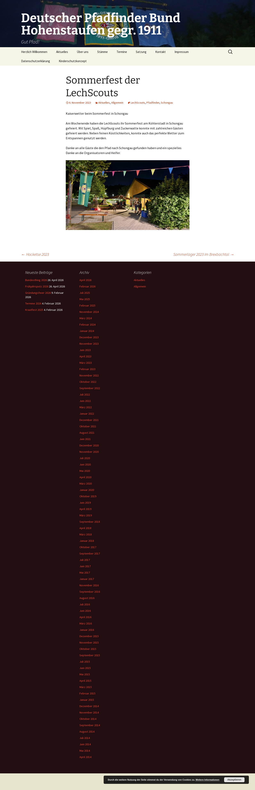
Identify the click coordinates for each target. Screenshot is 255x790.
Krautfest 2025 (34, 310)
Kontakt (160, 52)
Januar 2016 (86, 630)
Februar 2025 (87, 305)
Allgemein (117, 102)
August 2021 (86, 432)
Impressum (182, 52)
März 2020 (85, 483)
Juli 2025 (84, 293)
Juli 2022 (84, 394)
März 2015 (85, 687)
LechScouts (138, 102)
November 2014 (89, 712)
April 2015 (85, 681)
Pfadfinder (152, 102)
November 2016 (89, 585)
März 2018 (85, 534)
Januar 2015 (86, 700)
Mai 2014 (84, 750)
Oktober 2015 (87, 649)
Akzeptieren (234, 779)
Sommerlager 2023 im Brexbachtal (203, 254)
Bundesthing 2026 (36, 280)
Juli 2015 (84, 661)
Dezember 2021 (89, 420)
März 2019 (85, 515)
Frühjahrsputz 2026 (36, 286)
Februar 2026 (87, 286)
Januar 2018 (86, 541)
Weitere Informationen (207, 780)
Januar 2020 (86, 490)
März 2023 (85, 363)
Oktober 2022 (87, 382)
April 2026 (85, 280)
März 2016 (85, 623)
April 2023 (85, 356)
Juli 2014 (84, 738)
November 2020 (89, 452)
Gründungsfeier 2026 (38, 293)
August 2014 (86, 731)
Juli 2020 (84, 458)
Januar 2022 (86, 413)
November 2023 (89, 343)
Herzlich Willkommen (34, 52)
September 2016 (89, 591)
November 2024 (89, 312)
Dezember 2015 (89, 636)
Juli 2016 (84, 604)
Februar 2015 (87, 693)
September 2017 (89, 553)
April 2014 (85, 757)
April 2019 (85, 509)
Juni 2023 (85, 350)
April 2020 (85, 477)
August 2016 (86, 598)
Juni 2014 (85, 744)
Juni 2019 (85, 502)
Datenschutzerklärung (35, 61)
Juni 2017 (85, 566)
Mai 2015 (84, 674)
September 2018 (89, 522)
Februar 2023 (87, 369)
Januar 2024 (86, 331)
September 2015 (89, 655)
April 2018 (85, 528)
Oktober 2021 (87, 426)
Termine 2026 (33, 303)
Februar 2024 (87, 324)
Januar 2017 (86, 579)
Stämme (102, 52)
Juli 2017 (84, 560)
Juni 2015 (85, 668)
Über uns (82, 52)
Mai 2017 (84, 572)
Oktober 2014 (87, 719)
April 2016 (85, 617)
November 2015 (89, 642)
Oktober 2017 (87, 547)
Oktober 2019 (87, 496)
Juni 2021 (85, 439)
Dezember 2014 (89, 706)
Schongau (167, 102)
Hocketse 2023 (35, 254)
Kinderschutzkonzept (73, 61)
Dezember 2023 (89, 337)
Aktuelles (62, 52)
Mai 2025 (84, 299)
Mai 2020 (84, 471)
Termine (122, 52)
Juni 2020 (85, 464)
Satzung (141, 52)
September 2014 (89, 725)
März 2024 (85, 318)
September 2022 (89, 388)
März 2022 (85, 407)
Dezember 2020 (89, 445)
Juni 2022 (85, 401)
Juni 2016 (85, 611)
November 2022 (89, 375)
